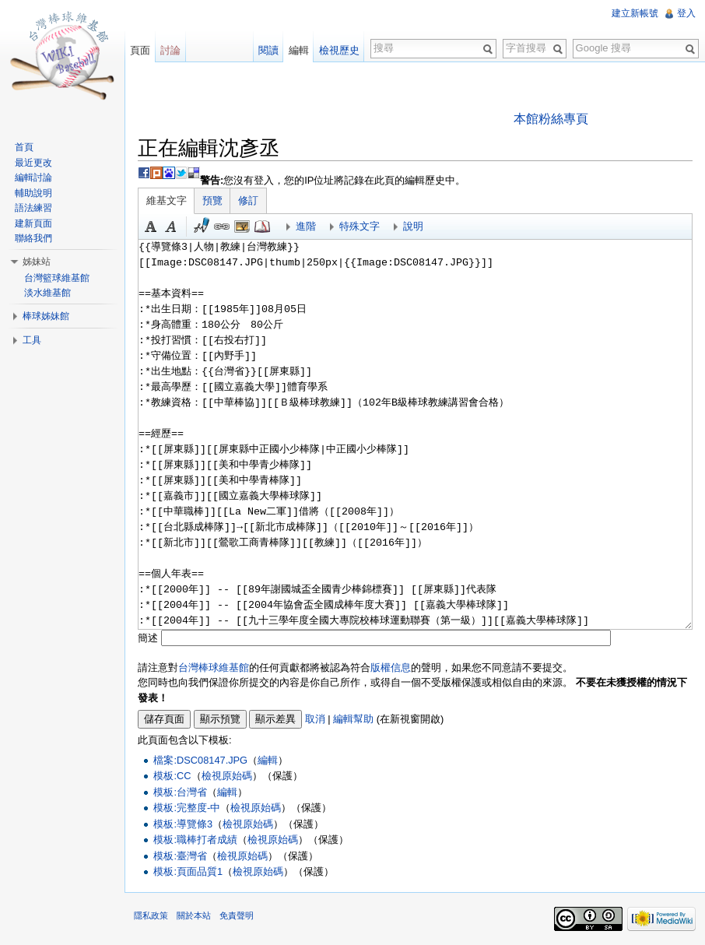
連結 (222, 226)
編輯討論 (33, 177)
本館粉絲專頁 (551, 118)
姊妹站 (37, 261)
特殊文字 (359, 226)
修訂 (248, 200)
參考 (262, 226)
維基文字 (166, 200)
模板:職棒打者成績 (195, 839)
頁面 (140, 50)
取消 (315, 719)
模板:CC (172, 776)
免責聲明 (236, 915)
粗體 (151, 226)
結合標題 (242, 226)
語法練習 (33, 207)
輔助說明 (33, 193)
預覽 (212, 200)
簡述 (148, 638)
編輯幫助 (353, 719)
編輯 (268, 760)
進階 (306, 226)
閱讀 (268, 50)
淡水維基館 (47, 292)
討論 (170, 50)
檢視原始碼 (227, 776)
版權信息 (390, 667)
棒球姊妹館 (46, 316)
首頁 (24, 147)
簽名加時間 (201, 226)
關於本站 (194, 915)
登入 (686, 13)
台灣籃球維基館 (56, 277)
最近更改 (33, 162)
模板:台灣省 (180, 792)
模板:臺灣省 (180, 856)
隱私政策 (151, 915)
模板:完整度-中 (186, 807)
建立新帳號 (635, 13)
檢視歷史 (339, 50)
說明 (413, 226)
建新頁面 (33, 223)
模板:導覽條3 (182, 824)
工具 (32, 340)
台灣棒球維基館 (213, 667)
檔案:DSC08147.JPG (200, 760)
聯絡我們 (33, 238)
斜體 (171, 226)
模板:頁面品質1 (188, 871)
